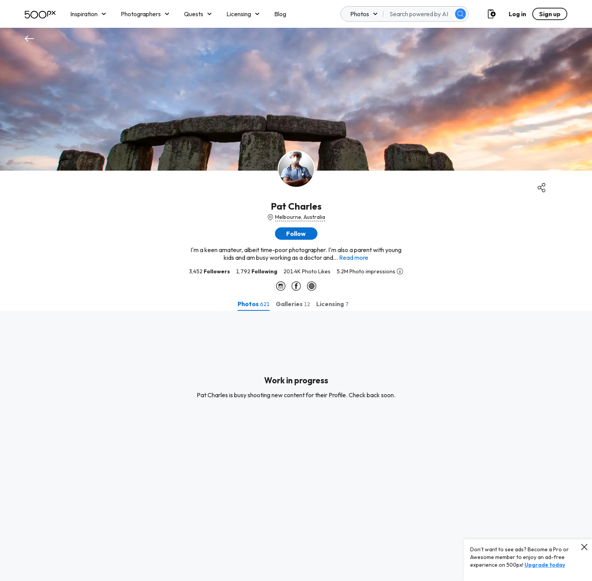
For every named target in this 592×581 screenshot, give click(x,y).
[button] (296, 233)
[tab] (253, 304)
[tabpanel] (296, 446)
